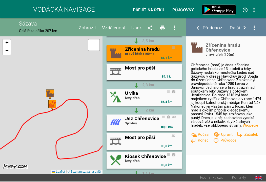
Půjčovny (183, 10)
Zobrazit (87, 28)
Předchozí (212, 28)
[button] (50, 95)
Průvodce (228, 140)
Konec (204, 140)
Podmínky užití (211, 178)
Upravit (227, 134)
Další (235, 28)
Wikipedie (250, 125)
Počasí (204, 134)
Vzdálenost (114, 28)
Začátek (251, 134)
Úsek (136, 28)
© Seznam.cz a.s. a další (84, 172)
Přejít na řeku (148, 10)
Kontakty (239, 178)
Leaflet (58, 172)
